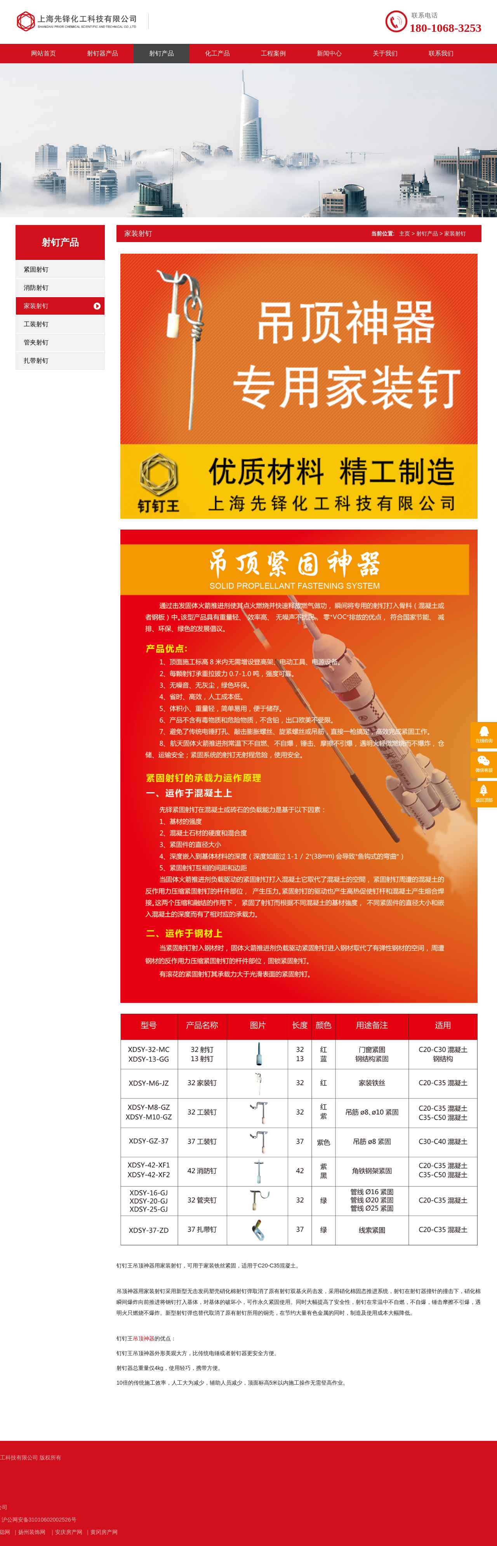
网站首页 (43, 53)
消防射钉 (36, 287)
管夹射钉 (36, 342)
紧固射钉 (36, 269)
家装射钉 (36, 306)
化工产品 (217, 53)
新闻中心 (329, 53)
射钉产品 (161, 53)
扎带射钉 (36, 360)
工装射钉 (36, 324)
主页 (404, 233)
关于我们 (385, 53)
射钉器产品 (102, 53)
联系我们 (441, 53)
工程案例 (273, 53)
